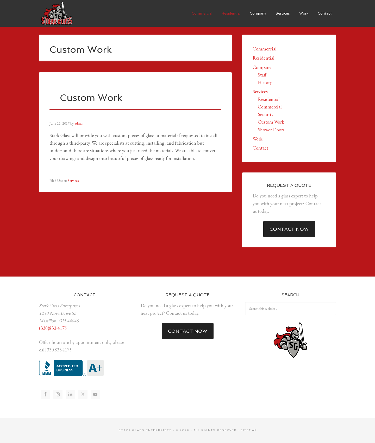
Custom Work (271, 122)
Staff (262, 75)
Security (265, 114)
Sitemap (248, 430)
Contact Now (289, 229)
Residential (263, 58)
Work (257, 139)
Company (262, 67)
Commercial (265, 49)
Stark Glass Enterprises (56, 13)
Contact (260, 148)
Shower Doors (271, 130)
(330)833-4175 (53, 328)
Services (73, 180)
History (265, 82)
